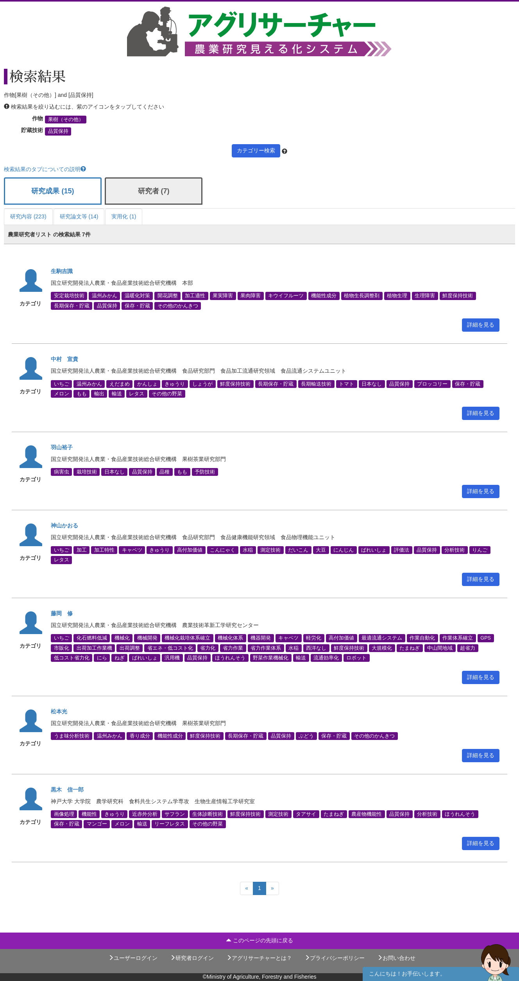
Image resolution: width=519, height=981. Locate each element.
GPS (485, 638)
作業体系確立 (457, 638)
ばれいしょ (374, 550)
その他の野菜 (167, 393)
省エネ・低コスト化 (170, 647)
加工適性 (195, 295)
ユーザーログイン (132, 958)
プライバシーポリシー (334, 958)
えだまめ (119, 383)
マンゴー (97, 824)
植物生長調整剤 (361, 295)
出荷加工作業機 (94, 647)
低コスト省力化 (71, 657)
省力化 (207, 647)
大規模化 (382, 647)
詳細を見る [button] (480, 325)
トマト (346, 383)
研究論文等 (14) (79, 216)
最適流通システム (382, 638)
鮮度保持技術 (457, 295)
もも (82, 393)
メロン (61, 393)
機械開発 (147, 638)
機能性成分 (323, 295)
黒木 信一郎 (67, 789)
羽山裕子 (62, 447)
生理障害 (425, 295)
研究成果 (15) (52, 191)
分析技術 (454, 550)
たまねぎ (409, 647)
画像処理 (64, 814)
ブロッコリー (432, 383)
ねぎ (120, 657)
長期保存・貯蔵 (71, 305)
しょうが (202, 383)
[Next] (272, 888)
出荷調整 (130, 647)
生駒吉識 (62, 271)
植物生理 (397, 295)
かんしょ (147, 383)
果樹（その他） (66, 119)
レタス (136, 393)
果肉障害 (250, 295)
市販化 (61, 647)
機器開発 (261, 638)
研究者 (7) (154, 191)
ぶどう (306, 735)
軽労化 (313, 638)
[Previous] (246, 888)
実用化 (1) (123, 216)
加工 (82, 550)
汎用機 (172, 657)
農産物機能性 (366, 814)
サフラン (175, 814)
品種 (164, 472)
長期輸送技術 (316, 383)
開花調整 (167, 295)
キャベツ (132, 550)
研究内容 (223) (28, 216)
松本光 (59, 711)
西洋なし (316, 647)
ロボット (356, 657)
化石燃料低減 (92, 638)
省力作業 (233, 647)
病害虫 (61, 472)
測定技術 (270, 550)
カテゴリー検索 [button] (256, 150)
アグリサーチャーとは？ (259, 958)
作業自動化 (422, 638)
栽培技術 (87, 472)
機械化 (122, 638)
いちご (61, 383)
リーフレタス (169, 824)
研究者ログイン (192, 958)
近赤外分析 (144, 814)
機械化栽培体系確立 (187, 638)
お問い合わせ (396, 958)
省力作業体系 (266, 647)
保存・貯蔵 (137, 305)
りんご (479, 550)
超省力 (467, 647)
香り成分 (140, 735)
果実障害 (223, 295)
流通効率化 (326, 657)
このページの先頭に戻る (259, 940)
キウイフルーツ (286, 295)
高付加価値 (189, 550)
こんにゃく (222, 550)
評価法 (401, 550)
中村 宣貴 (64, 359)
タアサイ (306, 814)
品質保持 (58, 131)
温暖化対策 (137, 295)
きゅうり (175, 383)
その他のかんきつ (177, 305)
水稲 (248, 550)
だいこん (298, 550)
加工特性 (104, 550)
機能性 (89, 814)
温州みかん (104, 295)
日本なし (372, 383)
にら (102, 657)
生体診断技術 (207, 814)
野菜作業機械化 (270, 657)
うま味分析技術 (71, 735)
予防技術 (205, 472)
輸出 (99, 393)
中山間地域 (440, 647)
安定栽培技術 (69, 295)
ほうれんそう (230, 657)
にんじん (343, 550)
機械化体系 (230, 638)
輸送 (117, 393)
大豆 (321, 550)
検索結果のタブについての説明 (45, 169)
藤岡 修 (62, 613)
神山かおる (64, 525)
